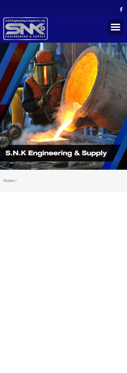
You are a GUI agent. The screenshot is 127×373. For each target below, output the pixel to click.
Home (8, 180)
